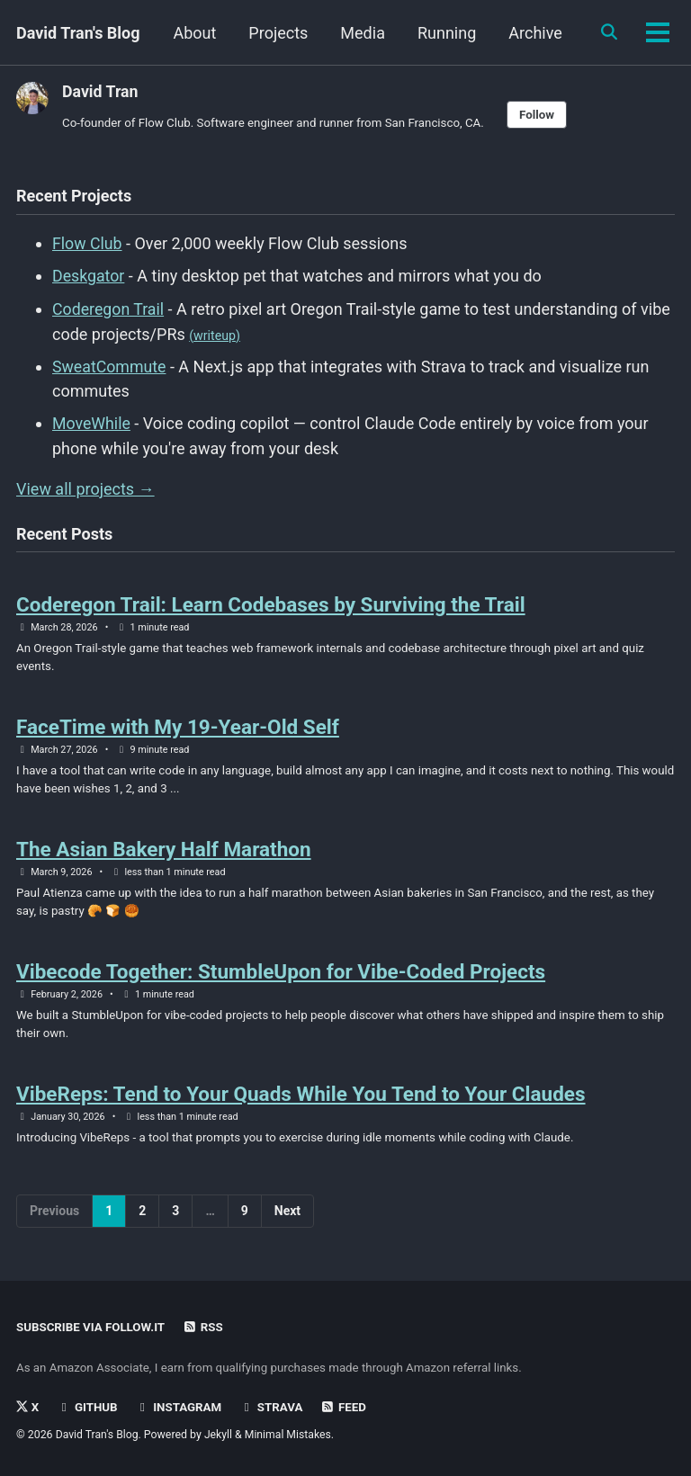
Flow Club (87, 243)
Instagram (179, 1407)
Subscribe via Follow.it (91, 1327)
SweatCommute (109, 364)
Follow (543, 114)
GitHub (88, 1407)
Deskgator (89, 275)
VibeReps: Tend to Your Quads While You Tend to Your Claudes (301, 1095)
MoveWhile (91, 421)
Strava (273, 1407)
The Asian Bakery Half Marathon (163, 849)
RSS (205, 1327)
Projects (362, 32)
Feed (346, 1407)
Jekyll (219, 1435)
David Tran (100, 91)
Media (447, 32)
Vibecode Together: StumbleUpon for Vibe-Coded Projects (280, 972)
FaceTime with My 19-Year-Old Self (177, 725)
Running (530, 32)
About (279, 32)
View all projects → (85, 486)
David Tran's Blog (78, 32)
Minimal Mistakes (290, 1435)
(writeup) (214, 334)
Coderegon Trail (109, 308)
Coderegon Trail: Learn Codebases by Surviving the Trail (270, 601)
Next (287, 1213)
